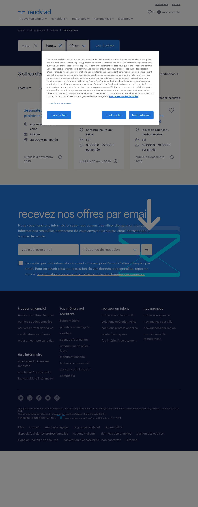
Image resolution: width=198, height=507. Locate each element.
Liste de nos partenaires (60, 103)
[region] (100, 88)
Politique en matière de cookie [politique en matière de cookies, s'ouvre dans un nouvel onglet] (123, 96)
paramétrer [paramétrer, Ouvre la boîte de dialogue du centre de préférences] (59, 115)
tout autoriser (141, 115)
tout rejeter (114, 115)
